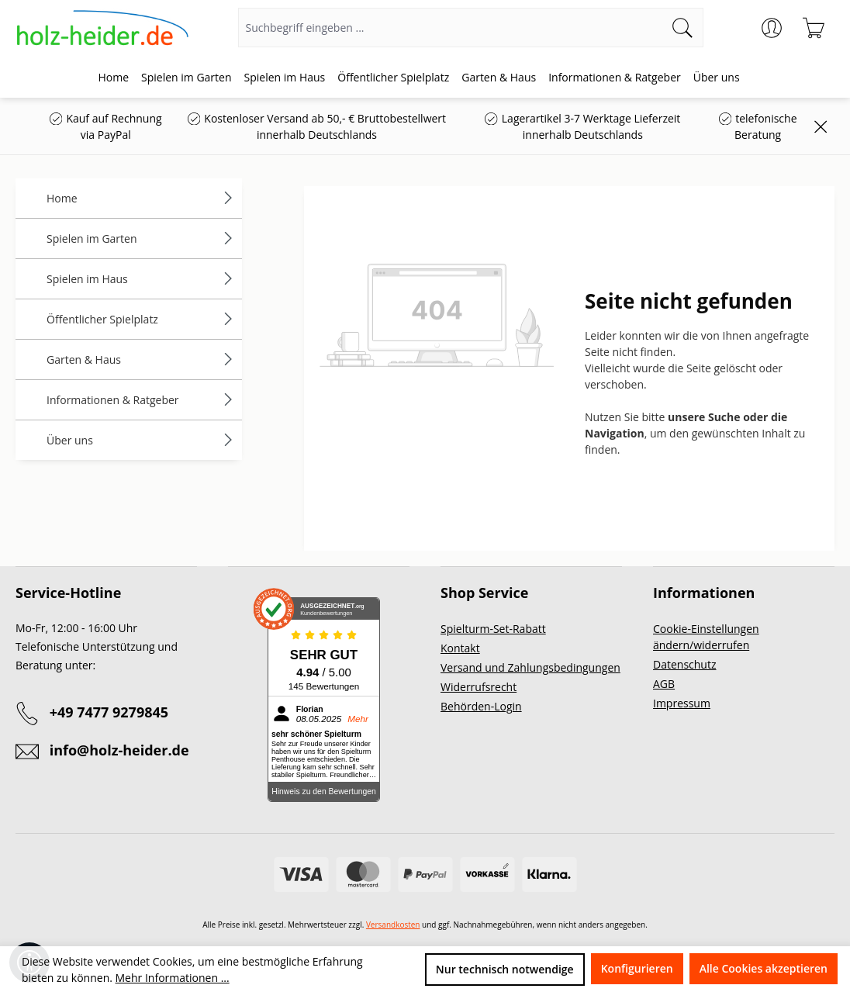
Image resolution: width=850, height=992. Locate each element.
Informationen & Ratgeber (140, 399)
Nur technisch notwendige (505, 969)
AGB (664, 683)
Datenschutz (684, 664)
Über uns (140, 440)
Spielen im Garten (140, 238)
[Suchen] (682, 27)
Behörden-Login (481, 706)
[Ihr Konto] (772, 28)
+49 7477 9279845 (109, 712)
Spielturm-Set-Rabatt (493, 628)
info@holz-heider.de (119, 750)
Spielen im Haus (140, 278)
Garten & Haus (140, 359)
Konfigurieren (637, 968)
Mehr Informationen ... (173, 977)
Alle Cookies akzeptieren (764, 968)
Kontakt (460, 648)
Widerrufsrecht (479, 686)
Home (140, 198)
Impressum (681, 703)
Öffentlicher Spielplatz (140, 319)
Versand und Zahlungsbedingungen (530, 667)
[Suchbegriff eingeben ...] (450, 27)
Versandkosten (393, 924)
